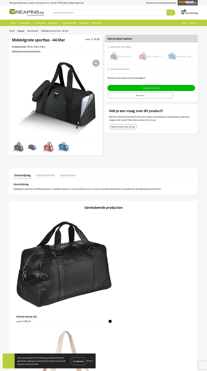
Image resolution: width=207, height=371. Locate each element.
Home (13, 22)
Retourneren (112, 301)
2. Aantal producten (118, 69)
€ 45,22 (113, 264)
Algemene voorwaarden (164, 293)
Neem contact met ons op (123, 126)
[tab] (22, 175)
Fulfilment (96, 22)
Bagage (21, 30)
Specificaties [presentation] (64, 174)
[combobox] (108, 13)
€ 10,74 (68, 264)
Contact (192, 22)
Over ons (64, 305)
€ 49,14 (23, 264)
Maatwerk (53, 22)
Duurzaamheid (69, 22)
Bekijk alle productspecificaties (27, 51)
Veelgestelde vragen (116, 297)
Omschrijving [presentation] (22, 174)
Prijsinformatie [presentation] (43, 174)
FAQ (184, 22)
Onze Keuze (40, 22)
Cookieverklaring (161, 297)
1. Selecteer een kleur (119, 46)
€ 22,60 (158, 264)
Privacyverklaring (161, 301)
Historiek (64, 301)
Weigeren (90, 361)
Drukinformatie (67, 297)
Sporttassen (32, 30)
